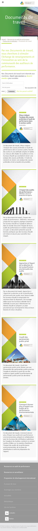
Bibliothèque (8, 501)
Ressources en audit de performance (18, 39)
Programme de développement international (19, 478)
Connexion (11, 91)
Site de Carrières (10, 507)
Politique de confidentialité (19, 527)
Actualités (7, 495)
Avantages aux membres (12, 490)
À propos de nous (10, 484)
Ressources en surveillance (13, 472)
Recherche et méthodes (10, 41)
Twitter (9, 519)
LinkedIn (10, 513)
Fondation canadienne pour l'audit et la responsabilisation (20, 526)
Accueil (4, 39)
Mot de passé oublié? (25, 91)
